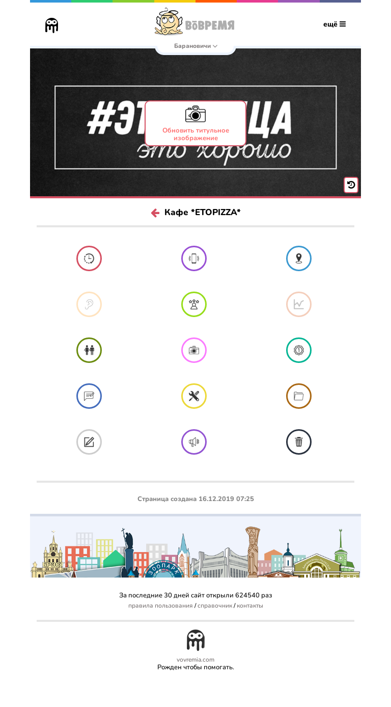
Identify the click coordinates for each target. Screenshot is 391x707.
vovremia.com (195, 660)
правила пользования (160, 606)
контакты (250, 606)
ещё (334, 24)
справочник (215, 606)
